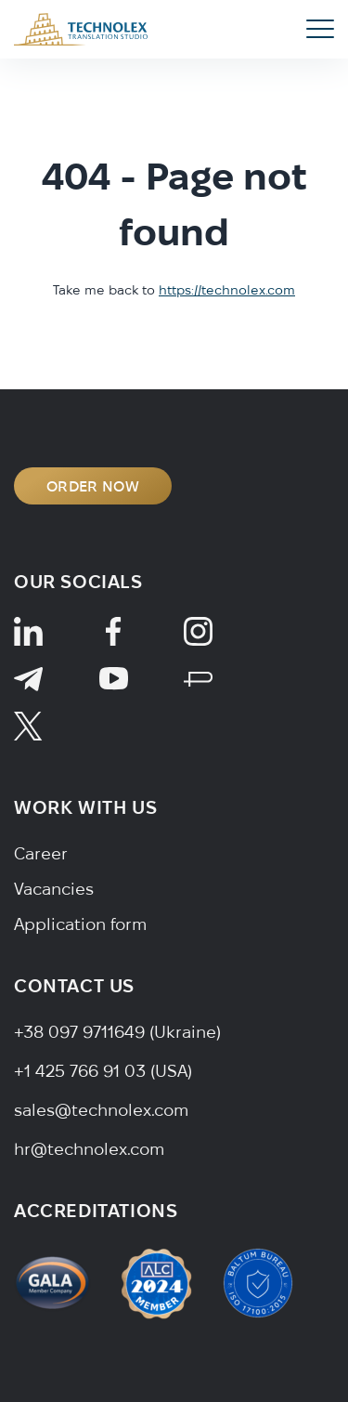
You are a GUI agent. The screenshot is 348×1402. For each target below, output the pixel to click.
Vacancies (54, 888)
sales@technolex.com (101, 1110)
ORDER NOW (92, 486)
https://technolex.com (227, 289)
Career (41, 853)
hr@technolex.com (89, 1149)
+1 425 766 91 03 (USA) (103, 1071)
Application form (80, 924)
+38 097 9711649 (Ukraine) (117, 1032)
